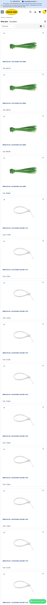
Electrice (3, 17)
